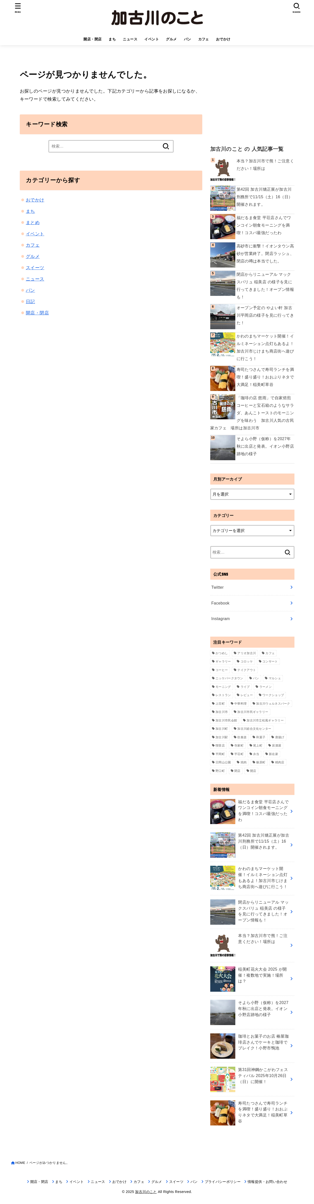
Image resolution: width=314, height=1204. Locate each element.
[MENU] (17, 8)
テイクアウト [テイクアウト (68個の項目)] (246, 670)
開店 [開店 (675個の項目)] (253, 771)
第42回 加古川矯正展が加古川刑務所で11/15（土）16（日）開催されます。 (265, 197)
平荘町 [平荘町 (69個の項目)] (239, 754)
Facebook (220, 603)
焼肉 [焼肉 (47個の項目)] (244, 762)
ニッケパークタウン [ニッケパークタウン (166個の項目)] (229, 678)
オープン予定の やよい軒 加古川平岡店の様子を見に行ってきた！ (265, 315)
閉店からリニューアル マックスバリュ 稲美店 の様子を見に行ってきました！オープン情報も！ (265, 285)
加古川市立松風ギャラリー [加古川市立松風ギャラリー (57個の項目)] (265, 720)
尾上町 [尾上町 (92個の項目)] (257, 745)
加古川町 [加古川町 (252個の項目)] (222, 728)
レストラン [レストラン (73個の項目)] (223, 695)
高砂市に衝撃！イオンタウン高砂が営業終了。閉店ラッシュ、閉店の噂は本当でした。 (265, 253)
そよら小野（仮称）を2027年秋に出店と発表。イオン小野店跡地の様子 (265, 446)
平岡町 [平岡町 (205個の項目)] (220, 754)
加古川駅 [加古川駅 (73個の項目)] (222, 737)
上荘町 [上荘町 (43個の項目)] (220, 703)
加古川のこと (146, 1192)
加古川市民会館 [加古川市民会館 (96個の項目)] (226, 720)
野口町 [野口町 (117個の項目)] (220, 771)
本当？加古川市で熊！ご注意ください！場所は (265, 165)
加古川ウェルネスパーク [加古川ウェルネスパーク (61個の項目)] (273, 703)
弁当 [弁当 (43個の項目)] (256, 754)
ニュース (130, 39)
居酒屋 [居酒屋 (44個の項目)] (276, 745)
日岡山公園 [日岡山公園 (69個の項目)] (223, 762)
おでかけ (223, 39)
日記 (30, 301)
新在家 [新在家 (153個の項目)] (273, 754)
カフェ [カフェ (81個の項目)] (270, 653)
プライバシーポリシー (223, 1182)
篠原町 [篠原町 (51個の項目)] (260, 762)
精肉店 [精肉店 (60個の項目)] (279, 762)
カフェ (203, 39)
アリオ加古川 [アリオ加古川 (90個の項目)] (246, 653)
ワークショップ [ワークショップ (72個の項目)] (273, 695)
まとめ (33, 222)
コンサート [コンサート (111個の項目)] (270, 661)
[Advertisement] (252, 98)
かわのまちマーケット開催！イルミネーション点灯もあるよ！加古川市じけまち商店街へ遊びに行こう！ (265, 347)
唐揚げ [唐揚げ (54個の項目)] (279, 737)
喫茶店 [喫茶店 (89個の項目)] (220, 745)
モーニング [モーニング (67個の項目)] (223, 687)
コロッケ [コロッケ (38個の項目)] (247, 661)
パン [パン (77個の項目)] (256, 678)
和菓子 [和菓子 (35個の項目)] (260, 737)
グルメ (171, 39)
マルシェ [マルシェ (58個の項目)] (275, 678)
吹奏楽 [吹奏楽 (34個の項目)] (242, 737)
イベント (151, 39)
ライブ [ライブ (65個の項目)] (245, 687)
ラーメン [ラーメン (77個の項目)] (265, 687)
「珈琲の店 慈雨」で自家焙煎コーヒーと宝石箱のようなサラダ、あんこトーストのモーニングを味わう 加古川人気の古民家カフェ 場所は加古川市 (252, 413)
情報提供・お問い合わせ (267, 1182)
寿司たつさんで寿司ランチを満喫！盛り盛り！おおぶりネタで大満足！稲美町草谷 (265, 377)
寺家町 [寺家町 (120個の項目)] (239, 745)
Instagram (220, 619)
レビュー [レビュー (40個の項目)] (247, 695)
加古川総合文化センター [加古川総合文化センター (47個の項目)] (254, 728)
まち (112, 39)
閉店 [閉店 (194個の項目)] (237, 771)
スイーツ (35, 267)
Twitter (217, 587)
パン (187, 39)
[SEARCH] (296, 8)
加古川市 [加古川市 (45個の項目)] (222, 712)
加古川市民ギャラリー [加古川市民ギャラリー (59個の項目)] (252, 712)
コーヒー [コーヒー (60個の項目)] (222, 670)
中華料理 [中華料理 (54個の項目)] (240, 703)
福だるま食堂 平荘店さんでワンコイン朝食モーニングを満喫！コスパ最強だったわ (264, 225)
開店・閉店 (92, 39)
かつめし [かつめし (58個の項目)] (222, 653)
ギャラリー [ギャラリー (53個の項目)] (223, 661)
